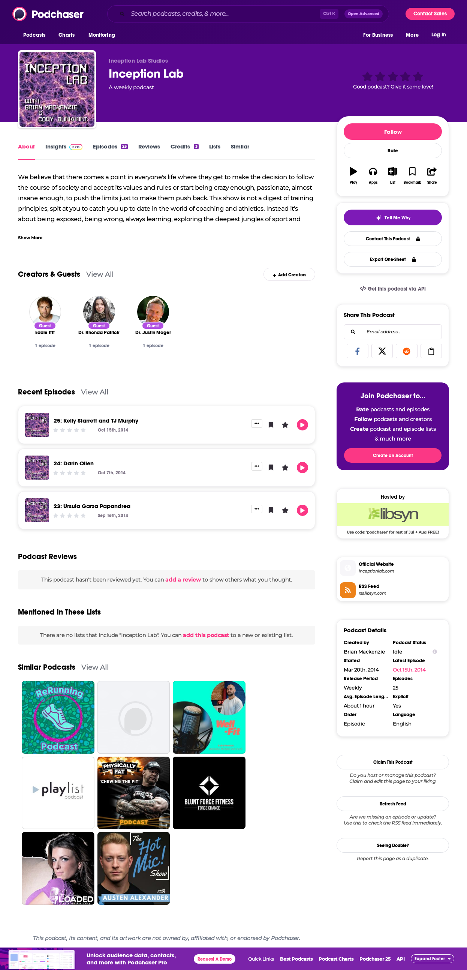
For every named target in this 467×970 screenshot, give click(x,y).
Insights (63, 146)
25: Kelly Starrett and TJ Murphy (96, 420)
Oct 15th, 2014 (409, 670)
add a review (183, 579)
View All (100, 274)
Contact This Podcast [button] (393, 238)
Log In (438, 36)
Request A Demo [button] (215, 959)
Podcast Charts (336, 959)
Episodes (110, 146)
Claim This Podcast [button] (393, 762)
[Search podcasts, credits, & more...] (224, 14)
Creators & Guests (49, 274)
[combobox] (248, 13)
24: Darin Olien (74, 463)
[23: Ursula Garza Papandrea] (37, 510)
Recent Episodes (46, 392)
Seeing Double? (393, 845)
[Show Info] (435, 652)
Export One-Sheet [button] (393, 259)
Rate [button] (393, 151)
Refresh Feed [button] (393, 804)
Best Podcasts (296, 959)
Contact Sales (430, 13)
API (401, 959)
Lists (214, 146)
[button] (36, 37)
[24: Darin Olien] (37, 468)
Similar (240, 146)
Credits (184, 146)
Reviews (149, 146)
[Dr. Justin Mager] (153, 312)
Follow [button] (393, 131)
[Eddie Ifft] (45, 312)
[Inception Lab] (56, 89)
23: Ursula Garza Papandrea (92, 506)
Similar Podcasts (46, 667)
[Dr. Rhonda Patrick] (99, 312)
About (26, 146)
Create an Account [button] (393, 455)
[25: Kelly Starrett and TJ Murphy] (37, 425)
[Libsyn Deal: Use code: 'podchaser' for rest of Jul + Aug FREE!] (393, 518)
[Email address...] (393, 332)
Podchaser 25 (375, 959)
